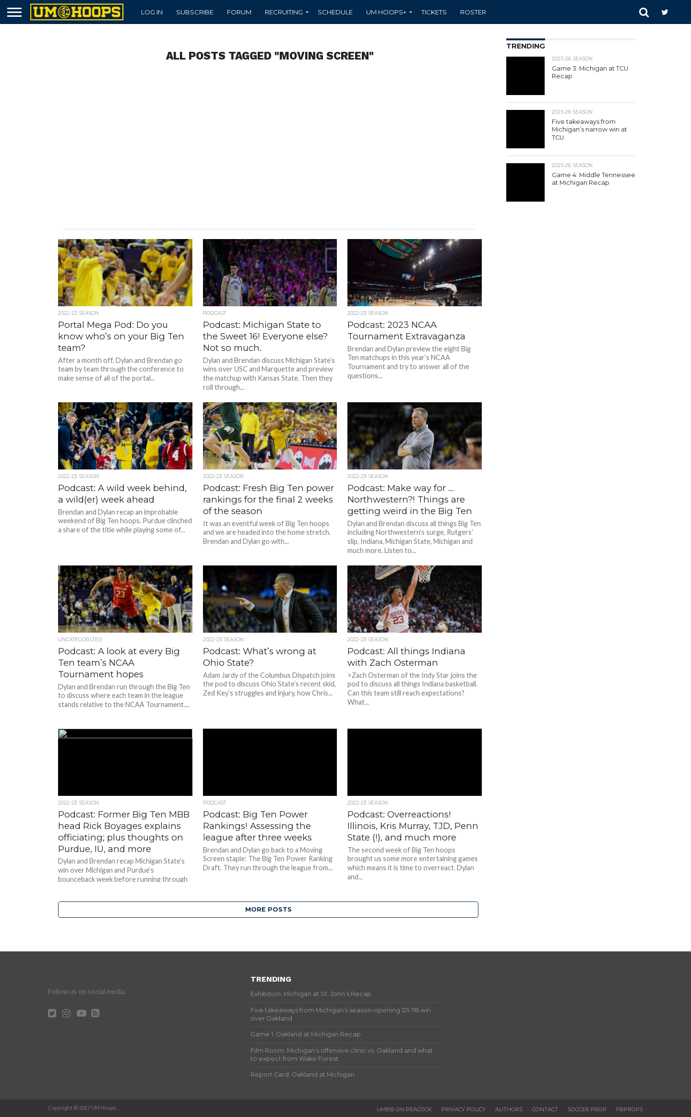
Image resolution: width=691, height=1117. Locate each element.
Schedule (335, 12)
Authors (509, 1109)
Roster (473, 12)
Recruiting (284, 12)
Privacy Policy (463, 1109)
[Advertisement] (270, 152)
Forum (239, 12)
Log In (152, 12)
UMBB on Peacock (404, 1109)
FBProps (629, 1109)
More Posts (268, 909)
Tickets (434, 12)
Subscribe (195, 12)
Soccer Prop (587, 1109)
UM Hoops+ (386, 12)
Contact (545, 1109)
